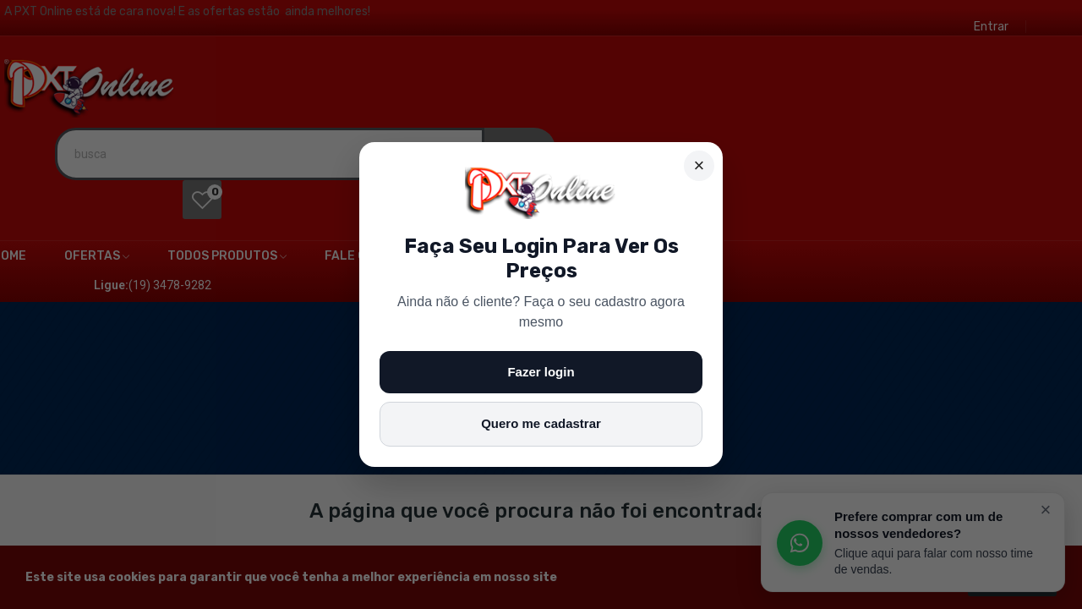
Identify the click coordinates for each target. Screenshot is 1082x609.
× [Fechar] (699, 165)
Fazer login (540, 372)
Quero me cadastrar (541, 423)
